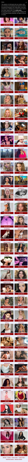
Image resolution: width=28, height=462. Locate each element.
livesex (7, 441)
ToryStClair (21, 175)
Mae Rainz (21, 417)
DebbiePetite (7, 363)
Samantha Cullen (7, 390)
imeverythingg (7, 309)
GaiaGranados (21, 228)
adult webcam (7, 213)
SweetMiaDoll (7, 67)
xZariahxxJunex (7, 161)
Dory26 (7, 40)
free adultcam (7, 159)
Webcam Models (18, 459)
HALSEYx (7, 323)
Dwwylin (21, 27)
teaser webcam (7, 132)
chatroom (7, 78)
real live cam (21, 320)
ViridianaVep (21, 67)
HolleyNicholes (21, 202)
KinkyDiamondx (21, 81)
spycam (21, 213)
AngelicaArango (7, 282)
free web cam (7, 65)
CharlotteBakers (21, 430)
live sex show (21, 38)
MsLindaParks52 (21, 336)
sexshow (21, 186)
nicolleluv (7, 376)
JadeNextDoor (21, 148)
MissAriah (21, 40)
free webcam (21, 105)
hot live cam (7, 374)
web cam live (21, 293)
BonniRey (21, 403)
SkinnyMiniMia (21, 296)
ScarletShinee (7, 430)
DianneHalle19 (21, 349)
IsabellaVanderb (7, 175)
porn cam (7, 401)
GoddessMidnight (7, 403)
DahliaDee (7, 134)
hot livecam (7, 455)
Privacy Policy (15, 457)
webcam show (7, 38)
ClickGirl (7, 121)
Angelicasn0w (7, 269)
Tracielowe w (21, 188)
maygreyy (21, 255)
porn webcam (21, 401)
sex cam (21, 65)
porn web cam (21, 24)
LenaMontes (21, 134)
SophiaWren (21, 282)
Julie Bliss (21, 309)
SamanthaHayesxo (21, 107)
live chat (7, 199)
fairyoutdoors (7, 27)
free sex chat (7, 253)
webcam (21, 172)
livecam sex (21, 266)
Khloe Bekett (7, 202)
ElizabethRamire (7, 349)
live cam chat (21, 347)
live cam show (21, 118)
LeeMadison (7, 148)
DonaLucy (7, 296)
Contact (9, 457)
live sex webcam (7, 105)
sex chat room (7, 24)
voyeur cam (7, 266)
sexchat (21, 51)
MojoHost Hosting (10, 459)
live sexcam (7, 51)
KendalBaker (7, 228)
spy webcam (7, 145)
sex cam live (7, 172)
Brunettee (7, 255)
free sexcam (21, 226)
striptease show (21, 387)
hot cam (7, 92)
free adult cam (21, 455)
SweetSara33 (7, 417)
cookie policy (18, 10)
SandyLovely (21, 54)
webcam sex (21, 414)
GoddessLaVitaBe (21, 121)
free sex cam (7, 360)
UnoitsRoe (21, 94)
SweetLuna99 (21, 269)
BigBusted (7, 188)
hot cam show (21, 92)
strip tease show (7, 186)
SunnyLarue (7, 107)
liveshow (21, 78)
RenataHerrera (21, 242)
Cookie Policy (22, 457)
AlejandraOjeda (7, 242)
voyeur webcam (21, 159)
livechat (7, 293)
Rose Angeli (21, 161)
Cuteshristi (21, 390)
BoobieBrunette (7, 81)
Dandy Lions (21, 323)
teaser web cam (21, 360)
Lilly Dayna (21, 376)
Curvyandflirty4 (7, 215)
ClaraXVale (7, 94)
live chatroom (21, 253)
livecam (7, 239)
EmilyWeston (21, 363)
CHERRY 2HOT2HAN (21, 444)
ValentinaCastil (21, 215)
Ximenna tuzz (7, 336)
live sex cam (21, 132)
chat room (7, 118)
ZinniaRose (7, 54)
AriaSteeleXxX (7, 444)
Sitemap (4, 457)
